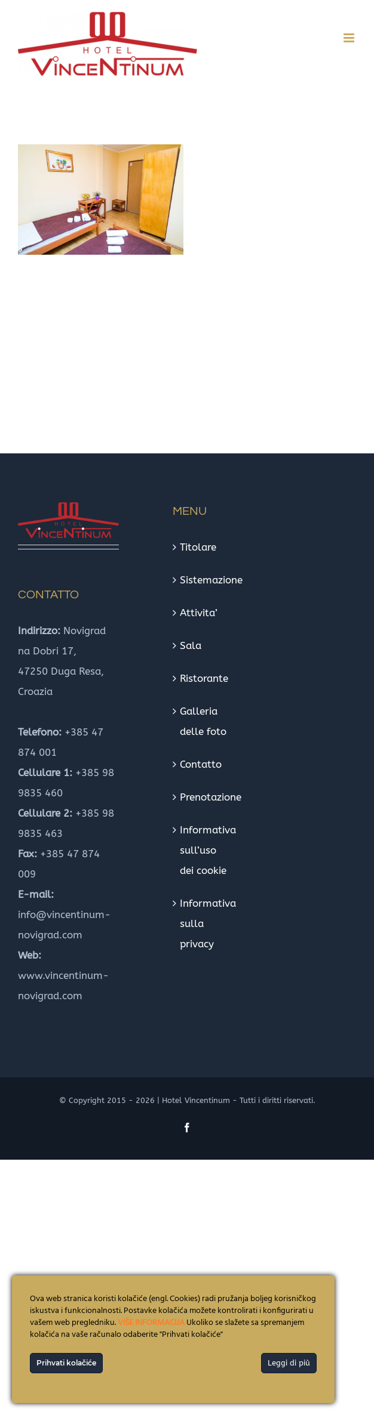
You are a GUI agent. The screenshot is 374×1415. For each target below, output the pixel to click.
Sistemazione (206, 580)
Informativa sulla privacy (206, 923)
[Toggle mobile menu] (350, 38)
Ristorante (204, 678)
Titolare (198, 547)
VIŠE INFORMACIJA (151, 1323)
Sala (190, 645)
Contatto (201, 764)
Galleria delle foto (203, 721)
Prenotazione (206, 797)
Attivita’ (198, 613)
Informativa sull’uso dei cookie (206, 850)
